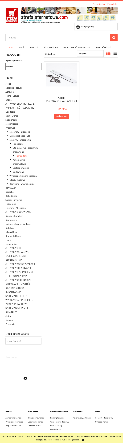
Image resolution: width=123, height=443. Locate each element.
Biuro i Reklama (13, 235)
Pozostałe (18, 143)
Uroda (8, 99)
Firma (8, 239)
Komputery (11, 219)
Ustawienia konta (35, 421)
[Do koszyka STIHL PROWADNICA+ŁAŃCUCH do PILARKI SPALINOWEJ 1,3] (61, 116)
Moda (8, 83)
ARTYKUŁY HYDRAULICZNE (19, 271)
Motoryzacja (11, 123)
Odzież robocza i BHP (20, 135)
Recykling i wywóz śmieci (22, 183)
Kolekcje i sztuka (13, 87)
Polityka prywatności (82, 417)
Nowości (9, 319)
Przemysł (10, 127)
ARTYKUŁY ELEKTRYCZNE (18, 267)
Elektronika (11, 243)
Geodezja (10, 111)
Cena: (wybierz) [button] (14, 341)
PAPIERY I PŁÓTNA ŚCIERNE (19, 107)
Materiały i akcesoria (19, 131)
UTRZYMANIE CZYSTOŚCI (18, 283)
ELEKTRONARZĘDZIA (16, 275)
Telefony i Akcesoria (15, 207)
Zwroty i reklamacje (14, 417)
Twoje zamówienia (36, 417)
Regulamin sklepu (13, 425)
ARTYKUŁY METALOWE (17, 251)
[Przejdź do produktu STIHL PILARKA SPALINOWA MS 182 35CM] (23, 392)
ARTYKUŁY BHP (13, 247)
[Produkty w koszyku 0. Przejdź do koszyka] (85, 26)
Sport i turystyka (13, 199)
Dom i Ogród (11, 115)
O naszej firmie (101, 421)
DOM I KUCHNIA (13, 259)
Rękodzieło (11, 195)
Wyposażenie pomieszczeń (23, 175)
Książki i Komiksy (14, 215)
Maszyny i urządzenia (20, 139)
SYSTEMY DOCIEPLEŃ (16, 295)
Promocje (10, 323)
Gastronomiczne (21, 167)
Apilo (8, 315)
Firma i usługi (12, 95)
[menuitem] (10, 47)
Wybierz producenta (14, 60)
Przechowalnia (34, 425)
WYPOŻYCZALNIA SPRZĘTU (19, 299)
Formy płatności (57, 417)
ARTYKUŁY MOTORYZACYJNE (20, 263)
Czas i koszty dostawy (59, 421)
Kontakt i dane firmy (104, 417)
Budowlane (18, 171)
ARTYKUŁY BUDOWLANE (18, 211)
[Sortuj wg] (90, 53)
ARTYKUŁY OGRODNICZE (18, 279)
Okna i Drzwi (11, 231)
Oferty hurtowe (17, 179)
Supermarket (11, 119)
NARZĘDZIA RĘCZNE (15, 255)
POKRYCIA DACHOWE (16, 303)
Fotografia (10, 203)
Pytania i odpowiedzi (14, 421)
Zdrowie (9, 91)
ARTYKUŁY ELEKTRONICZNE (19, 103)
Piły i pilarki (22, 155)
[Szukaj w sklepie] (58, 37)
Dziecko (9, 191)
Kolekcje (9, 227)
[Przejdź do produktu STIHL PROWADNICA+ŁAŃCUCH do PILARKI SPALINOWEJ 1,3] (61, 78)
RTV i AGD (10, 187)
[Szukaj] (114, 37)
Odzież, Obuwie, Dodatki (18, 223)
